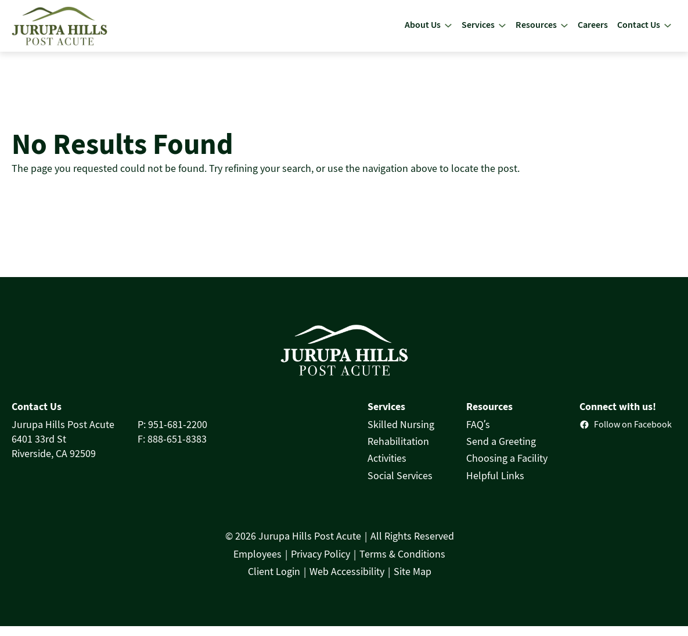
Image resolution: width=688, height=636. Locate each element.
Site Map (412, 581)
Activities (387, 468)
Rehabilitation (398, 451)
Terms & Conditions (402, 564)
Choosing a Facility (506, 468)
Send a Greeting (501, 451)
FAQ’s (478, 434)
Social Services (400, 485)
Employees (257, 564)
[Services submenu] (502, 31)
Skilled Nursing (401, 434)
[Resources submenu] (564, 31)
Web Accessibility (346, 581)
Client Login (274, 581)
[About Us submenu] (448, 31)
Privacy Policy (320, 564)
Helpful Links (495, 485)
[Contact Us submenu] (668, 31)
